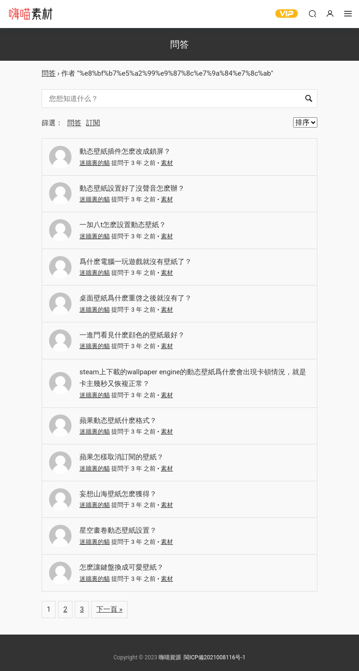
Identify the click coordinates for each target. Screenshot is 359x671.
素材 (167, 162)
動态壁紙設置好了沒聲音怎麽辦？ (132, 188)
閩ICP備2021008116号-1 (214, 657)
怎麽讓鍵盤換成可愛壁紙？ (121, 567)
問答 (49, 73)
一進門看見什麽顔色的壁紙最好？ (132, 335)
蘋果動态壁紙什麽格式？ (118, 420)
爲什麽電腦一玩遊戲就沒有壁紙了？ (135, 261)
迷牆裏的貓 (94, 162)
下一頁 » (109, 609)
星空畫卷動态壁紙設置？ (118, 530)
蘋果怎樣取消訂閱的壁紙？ (121, 457)
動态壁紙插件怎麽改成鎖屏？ (125, 151)
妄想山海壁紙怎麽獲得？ (118, 494)
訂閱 (93, 123)
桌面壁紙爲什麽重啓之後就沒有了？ (135, 298)
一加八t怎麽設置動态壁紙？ (122, 225)
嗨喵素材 (30, 14)
